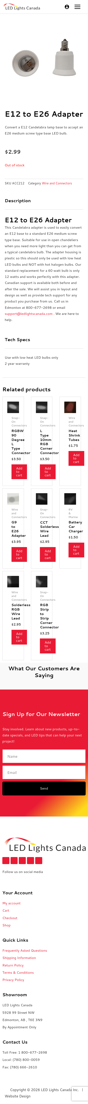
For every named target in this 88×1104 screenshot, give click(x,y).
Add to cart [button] (19, 471)
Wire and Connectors (57, 183)
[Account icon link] (67, 6)
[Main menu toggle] (77, 7)
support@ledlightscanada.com (29, 313)
